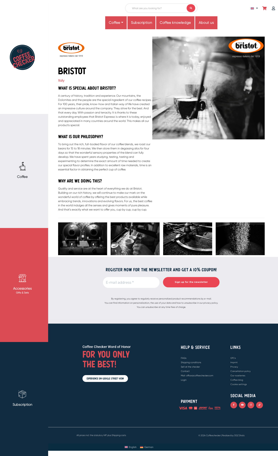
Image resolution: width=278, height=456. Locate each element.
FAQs (183, 358)
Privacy (234, 366)
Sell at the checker (190, 366)
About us (206, 23)
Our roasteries (237, 375)
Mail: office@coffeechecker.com (197, 375)
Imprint (234, 362)
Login (183, 380)
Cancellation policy (240, 371)
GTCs (233, 358)
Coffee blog (236, 380)
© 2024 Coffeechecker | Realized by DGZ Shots (221, 435)
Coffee (114, 23)
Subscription (141, 23)
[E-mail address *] (131, 282)
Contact (185, 371)
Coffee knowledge (175, 23)
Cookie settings (238, 384)
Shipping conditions (191, 362)
